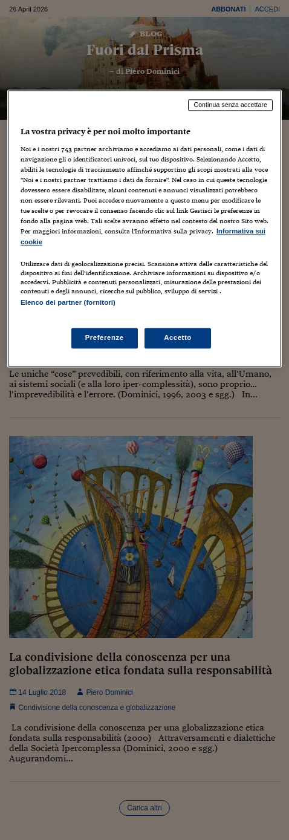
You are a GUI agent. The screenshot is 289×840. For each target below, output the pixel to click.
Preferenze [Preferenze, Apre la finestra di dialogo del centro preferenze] (104, 337)
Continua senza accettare (230, 105)
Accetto (178, 337)
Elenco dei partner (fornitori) (68, 302)
